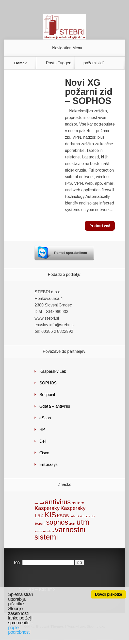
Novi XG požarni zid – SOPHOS (88, 91)
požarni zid (77, 516)
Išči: (17, 562)
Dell (42, 441)
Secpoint (47, 395)
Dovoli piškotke (108, 594)
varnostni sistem (44, 531)
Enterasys (48, 464)
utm (82, 522)
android (39, 503)
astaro (78, 503)
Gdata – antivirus (54, 406)
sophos (57, 522)
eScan (45, 418)
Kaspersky (47, 508)
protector (90, 516)
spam (72, 523)
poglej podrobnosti (19, 630)
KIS (50, 514)
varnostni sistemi (60, 533)
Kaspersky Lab (52, 371)
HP (42, 429)
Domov (20, 63)
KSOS (63, 515)
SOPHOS (48, 383)
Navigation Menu (67, 48)
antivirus (58, 502)
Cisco (44, 453)
